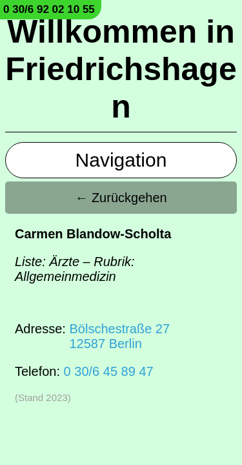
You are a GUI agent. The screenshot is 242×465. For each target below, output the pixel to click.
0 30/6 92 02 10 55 (49, 9)
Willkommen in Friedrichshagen (120, 69)
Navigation (121, 159)
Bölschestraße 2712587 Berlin (119, 336)
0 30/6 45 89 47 (109, 371)
